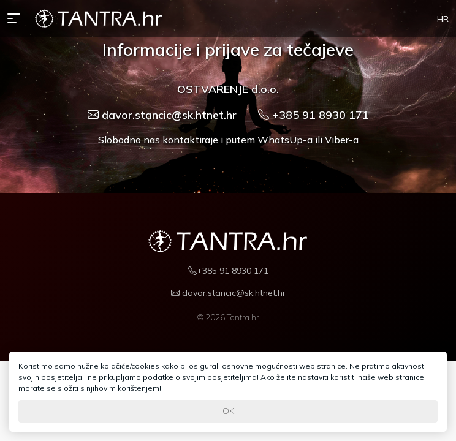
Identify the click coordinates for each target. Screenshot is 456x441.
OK (228, 411)
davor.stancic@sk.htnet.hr (162, 115)
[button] (16, 18)
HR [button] (443, 18)
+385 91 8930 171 (313, 115)
